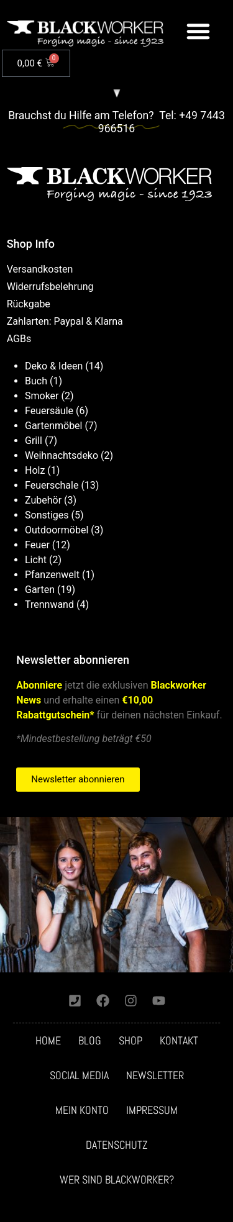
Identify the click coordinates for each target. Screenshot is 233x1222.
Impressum (152, 1110)
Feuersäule (49, 411)
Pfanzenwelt (52, 575)
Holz (35, 470)
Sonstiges (47, 515)
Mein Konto (82, 1110)
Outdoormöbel (56, 530)
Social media (79, 1075)
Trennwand (49, 604)
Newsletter (155, 1075)
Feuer (37, 545)
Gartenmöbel (53, 426)
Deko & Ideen (54, 366)
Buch (36, 381)
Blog (89, 1041)
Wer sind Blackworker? (117, 1180)
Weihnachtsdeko (61, 455)
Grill (33, 440)
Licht (36, 560)
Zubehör (43, 500)
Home (48, 1041)
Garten (40, 589)
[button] (198, 31)
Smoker (42, 396)
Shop (130, 1041)
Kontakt (179, 1041)
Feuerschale (51, 485)
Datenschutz (117, 1145)
